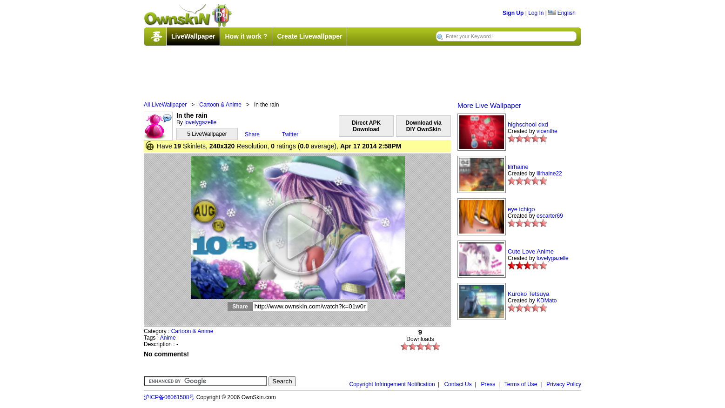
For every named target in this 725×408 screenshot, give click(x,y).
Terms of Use (520, 384)
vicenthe (547, 131)
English (562, 13)
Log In (536, 13)
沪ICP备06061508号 (169, 397)
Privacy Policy (563, 384)
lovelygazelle (200, 122)
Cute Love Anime (531, 251)
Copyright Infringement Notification (392, 384)
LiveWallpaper (193, 36)
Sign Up (513, 13)
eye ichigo (521, 209)
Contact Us (457, 384)
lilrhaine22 (549, 173)
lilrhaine (518, 166)
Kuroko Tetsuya (528, 293)
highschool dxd (528, 124)
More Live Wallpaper (489, 105)
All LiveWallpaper (165, 104)
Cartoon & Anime (220, 104)
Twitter (290, 134)
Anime (168, 337)
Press (488, 384)
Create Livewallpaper (309, 36)
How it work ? (246, 36)
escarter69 (550, 216)
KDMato (547, 300)
